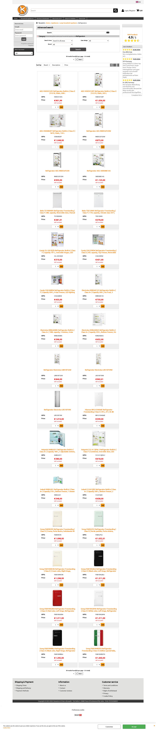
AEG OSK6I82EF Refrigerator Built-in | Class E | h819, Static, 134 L (57, 134)
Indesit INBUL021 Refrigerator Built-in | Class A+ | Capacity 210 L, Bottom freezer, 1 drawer (57, 492)
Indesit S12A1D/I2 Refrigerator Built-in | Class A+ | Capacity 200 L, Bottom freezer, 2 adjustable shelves (98, 493)
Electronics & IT (56, 19)
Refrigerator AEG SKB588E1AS (99, 173)
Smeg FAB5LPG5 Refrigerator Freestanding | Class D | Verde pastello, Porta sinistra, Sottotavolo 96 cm (99, 533)
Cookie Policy (6, 727)
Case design (84, 43)
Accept (134, 727)
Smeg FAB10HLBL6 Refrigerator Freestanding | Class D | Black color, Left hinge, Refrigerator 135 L (98, 573)
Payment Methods (22, 693)
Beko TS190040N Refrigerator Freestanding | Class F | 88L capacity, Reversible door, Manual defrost (57, 215)
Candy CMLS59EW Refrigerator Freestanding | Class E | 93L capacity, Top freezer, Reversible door (98, 254)
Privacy (105, 695)
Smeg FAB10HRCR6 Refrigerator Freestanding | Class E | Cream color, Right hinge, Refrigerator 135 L (57, 573)
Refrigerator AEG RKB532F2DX (57, 173)
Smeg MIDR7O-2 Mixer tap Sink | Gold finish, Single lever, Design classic (132, 68)
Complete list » (137, 97)
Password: (18, 35)
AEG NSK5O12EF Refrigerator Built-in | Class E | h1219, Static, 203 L (98, 94)
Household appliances (27, 19)
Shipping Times (21, 687)
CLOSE (154, 725)
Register (30, 48)
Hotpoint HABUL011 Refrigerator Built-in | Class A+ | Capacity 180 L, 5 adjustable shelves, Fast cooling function (57, 454)
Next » (80, 61)
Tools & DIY (81, 19)
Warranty (106, 690)
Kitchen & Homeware (42, 19)
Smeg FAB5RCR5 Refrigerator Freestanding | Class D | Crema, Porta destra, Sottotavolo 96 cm (57, 533)
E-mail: (17, 29)
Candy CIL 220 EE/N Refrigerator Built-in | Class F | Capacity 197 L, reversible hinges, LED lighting (57, 254)
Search (49, 35)
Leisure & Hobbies (69, 19)
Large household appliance (66, 38)
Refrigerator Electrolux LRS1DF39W (98, 372)
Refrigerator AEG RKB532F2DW (98, 133)
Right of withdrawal (110, 693)
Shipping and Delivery (23, 690)
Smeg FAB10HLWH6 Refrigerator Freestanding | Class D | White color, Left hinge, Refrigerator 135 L (99, 613)
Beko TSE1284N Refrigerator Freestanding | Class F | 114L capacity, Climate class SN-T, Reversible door (99, 215)
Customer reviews (66, 693)
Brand (50, 46)
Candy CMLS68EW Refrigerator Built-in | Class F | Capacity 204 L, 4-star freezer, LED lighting (57, 293)
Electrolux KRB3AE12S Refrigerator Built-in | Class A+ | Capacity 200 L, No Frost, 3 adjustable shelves (99, 294)
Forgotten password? (27, 46)
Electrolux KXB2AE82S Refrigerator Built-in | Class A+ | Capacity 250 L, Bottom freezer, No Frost (98, 334)
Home (16, 19)
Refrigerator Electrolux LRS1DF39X (57, 412)
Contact (62, 690)
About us (63, 687)
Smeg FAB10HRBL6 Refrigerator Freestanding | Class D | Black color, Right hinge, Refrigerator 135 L (57, 653)
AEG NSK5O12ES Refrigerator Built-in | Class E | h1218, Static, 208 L (57, 94)
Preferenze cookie (78, 712)
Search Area (48, 43)
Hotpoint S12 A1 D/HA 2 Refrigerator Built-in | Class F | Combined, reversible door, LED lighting (98, 454)
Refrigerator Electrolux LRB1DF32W (57, 372)
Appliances (54, 38)
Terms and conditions (110, 687)
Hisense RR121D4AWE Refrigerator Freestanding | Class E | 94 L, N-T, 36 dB (99, 413)
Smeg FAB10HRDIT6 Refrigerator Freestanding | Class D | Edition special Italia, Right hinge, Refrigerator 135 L (99, 653)
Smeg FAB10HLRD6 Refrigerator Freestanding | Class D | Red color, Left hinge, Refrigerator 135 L (57, 613)
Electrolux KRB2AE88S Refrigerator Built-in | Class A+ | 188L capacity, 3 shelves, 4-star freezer (57, 334)
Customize (109, 727)
